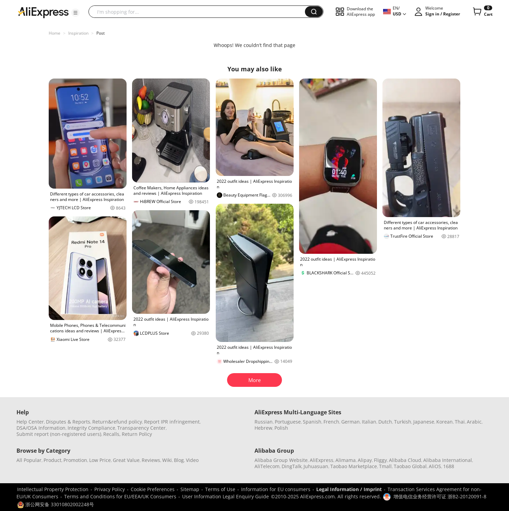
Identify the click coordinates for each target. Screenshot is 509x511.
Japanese (423, 421)
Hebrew (263, 428)
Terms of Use (220, 489)
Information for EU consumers (275, 489)
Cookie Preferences (153, 489)
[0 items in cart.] (482, 11)
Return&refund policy (117, 421)
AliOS (435, 466)
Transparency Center (141, 428)
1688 (448, 466)
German (350, 421)
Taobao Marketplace (353, 466)
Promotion (75, 460)
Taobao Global (410, 466)
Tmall (385, 466)
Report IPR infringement (172, 421)
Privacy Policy (109, 489)
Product (52, 460)
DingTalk (291, 466)
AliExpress (321, 460)
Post (100, 33)
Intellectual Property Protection (52, 489)
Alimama (345, 460)
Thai (460, 421)
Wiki (167, 460)
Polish (281, 428)
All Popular (29, 460)
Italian (369, 421)
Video (192, 460)
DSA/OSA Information (41, 428)
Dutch (385, 421)
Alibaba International (447, 460)
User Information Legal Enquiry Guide (225, 496)
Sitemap (189, 489)
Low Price (100, 460)
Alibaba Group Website (281, 460)
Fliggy (380, 460)
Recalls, (112, 434)
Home (54, 33)
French (331, 421)
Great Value (126, 460)
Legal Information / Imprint (349, 489)
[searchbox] (199, 11)
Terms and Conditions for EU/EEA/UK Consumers (120, 496)
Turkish (402, 421)
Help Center (30, 421)
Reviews (151, 460)
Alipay (365, 460)
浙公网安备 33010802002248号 (55, 504)
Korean (444, 421)
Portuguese (288, 421)
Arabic (474, 421)
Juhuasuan (316, 466)
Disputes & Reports (68, 421)
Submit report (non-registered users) (58, 434)
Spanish (312, 421)
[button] (75, 13)
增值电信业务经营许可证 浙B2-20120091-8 (439, 496)
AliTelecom (267, 466)
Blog (179, 460)
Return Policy (137, 434)
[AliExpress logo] (43, 12)
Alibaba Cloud (405, 460)
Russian (263, 421)
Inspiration (78, 33)
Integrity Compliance (91, 428)
